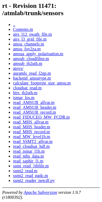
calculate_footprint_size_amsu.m (42, 83)
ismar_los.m (24, 97)
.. (14, 24)
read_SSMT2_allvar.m (32, 141)
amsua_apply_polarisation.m (38, 53)
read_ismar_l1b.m (29, 151)
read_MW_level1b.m (31, 136)
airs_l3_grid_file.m (30, 39)
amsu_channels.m (28, 44)
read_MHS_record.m (31, 131)
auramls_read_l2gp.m (32, 73)
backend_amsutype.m (32, 78)
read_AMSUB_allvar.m (33, 102)
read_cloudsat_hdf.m (31, 146)
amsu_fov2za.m (27, 49)
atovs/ (18, 68)
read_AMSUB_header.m (34, 107)
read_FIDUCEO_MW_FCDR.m (41, 117)
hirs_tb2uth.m (25, 92)
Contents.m (23, 29)
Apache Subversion (40, 192)
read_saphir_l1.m (28, 161)
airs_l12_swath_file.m (32, 34)
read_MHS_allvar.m (30, 122)
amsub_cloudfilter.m (31, 58)
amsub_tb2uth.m (27, 63)
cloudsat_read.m (27, 88)
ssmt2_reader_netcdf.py (34, 180)
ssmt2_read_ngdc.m (30, 175)
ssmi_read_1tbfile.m (31, 166)
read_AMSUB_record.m (34, 112)
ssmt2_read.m (25, 170)
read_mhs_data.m (28, 156)
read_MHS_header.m (31, 127)
